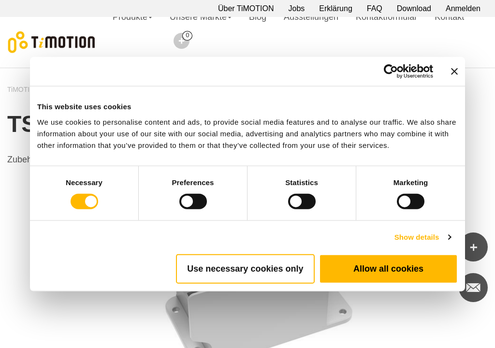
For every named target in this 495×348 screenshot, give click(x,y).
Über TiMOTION (246, 8)
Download (414, 8)
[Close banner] (454, 71)
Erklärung (335, 8)
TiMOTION (23, 89)
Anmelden (463, 8)
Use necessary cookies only (245, 268)
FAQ (374, 8)
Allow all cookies (388, 268)
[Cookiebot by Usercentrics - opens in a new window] (391, 71)
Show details (416, 237)
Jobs (297, 8)
